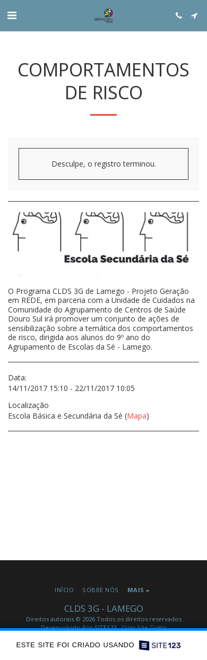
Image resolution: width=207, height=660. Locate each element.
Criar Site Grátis (144, 627)
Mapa (136, 416)
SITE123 (105, 627)
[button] (12, 15)
